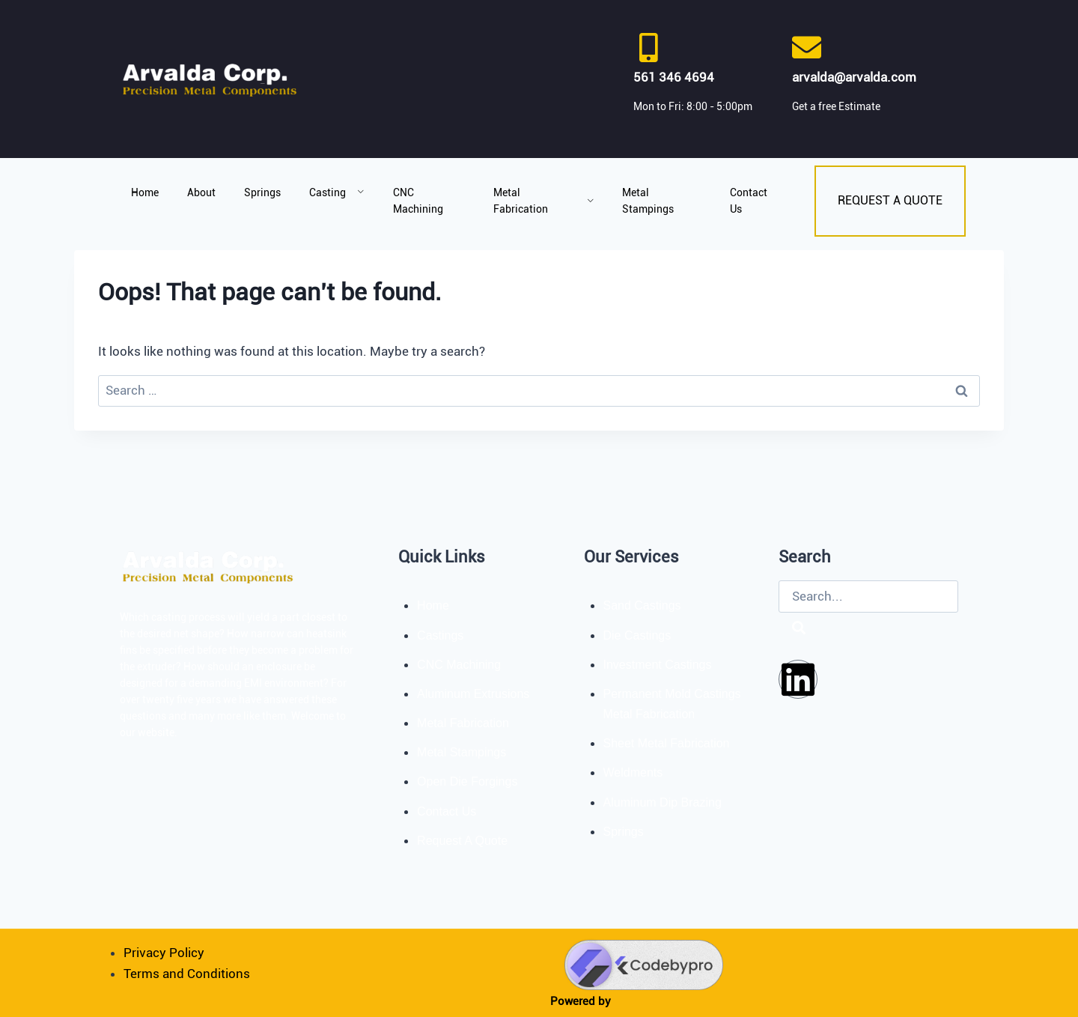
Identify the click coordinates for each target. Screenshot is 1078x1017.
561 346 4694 (673, 77)
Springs (262, 192)
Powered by (580, 1001)
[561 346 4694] (648, 47)
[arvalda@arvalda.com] (806, 47)
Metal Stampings (648, 200)
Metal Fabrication (543, 200)
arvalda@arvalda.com (854, 77)
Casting (337, 192)
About (201, 192)
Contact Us (748, 200)
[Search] (799, 629)
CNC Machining (418, 200)
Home (145, 192)
